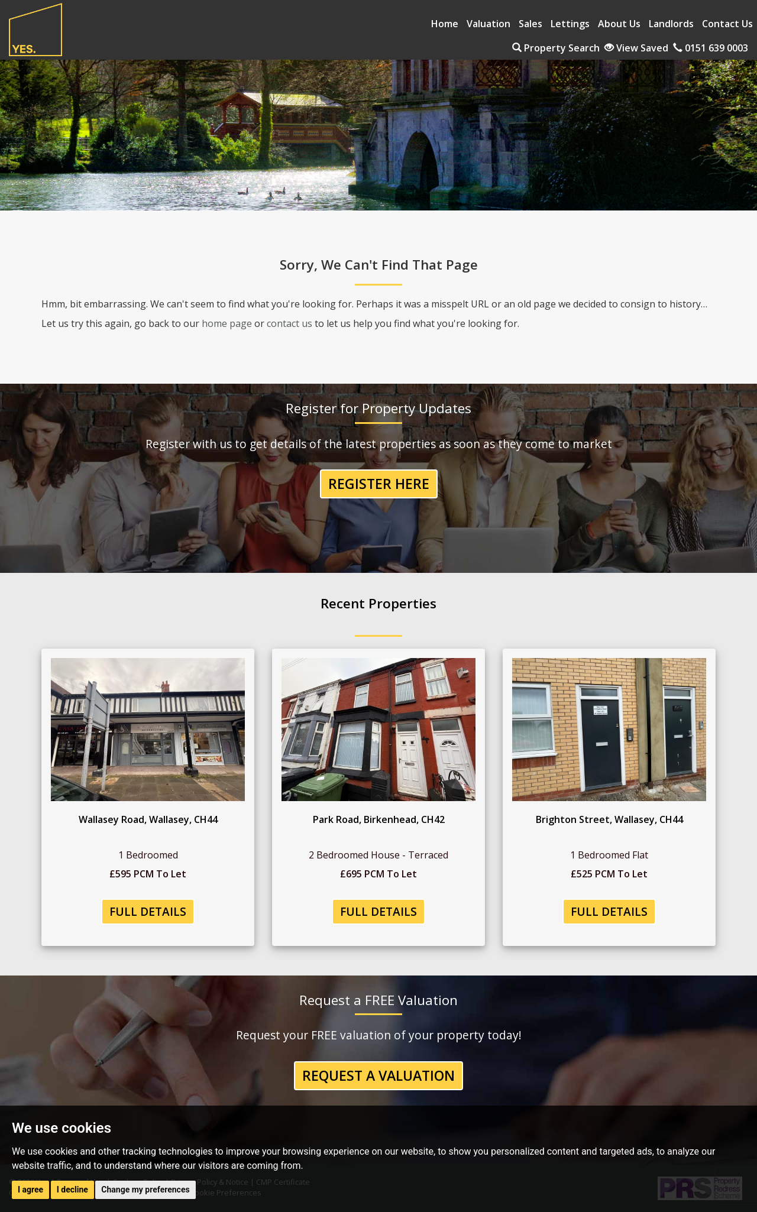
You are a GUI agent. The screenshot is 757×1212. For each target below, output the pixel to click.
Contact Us (727, 23)
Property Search (556, 47)
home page (227, 323)
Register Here (378, 483)
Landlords (671, 23)
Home (444, 23)
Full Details (147, 911)
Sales (530, 23)
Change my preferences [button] (145, 1189)
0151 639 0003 (710, 47)
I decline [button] (72, 1189)
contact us (289, 323)
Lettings (570, 23)
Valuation (488, 23)
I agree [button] (30, 1189)
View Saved (636, 47)
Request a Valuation (378, 1075)
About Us (619, 23)
